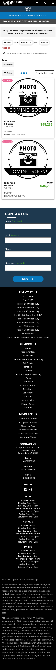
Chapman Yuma (28, 437)
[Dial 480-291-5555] (45, 3)
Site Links (26, 344)
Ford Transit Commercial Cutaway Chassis (28, 337)
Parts (28, 378)
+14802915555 (28, 461)
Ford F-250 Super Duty (28, 303)
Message (15, 263)
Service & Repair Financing (28, 374)
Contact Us (28, 392)
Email (13, 235)
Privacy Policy (28, 404)
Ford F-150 (28, 300)
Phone (8, 249)
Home (28, 348)
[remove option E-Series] (26, 42)
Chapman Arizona (28, 422)
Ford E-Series (28, 296)
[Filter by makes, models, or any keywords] (28, 53)
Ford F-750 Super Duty (28, 330)
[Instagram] (30, 490)
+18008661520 (28, 478)
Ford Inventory (28, 352)
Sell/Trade (28, 363)
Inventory (26, 292)
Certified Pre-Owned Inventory (28, 359)
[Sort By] (44, 73)
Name (13, 221)
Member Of (26, 414)
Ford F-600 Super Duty (28, 322)
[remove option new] (44, 42)
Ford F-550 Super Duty (28, 318)
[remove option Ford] (7, 42)
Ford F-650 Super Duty (28, 326)
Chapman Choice (28, 418)
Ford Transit (28, 333)
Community (28, 400)
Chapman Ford (28, 426)
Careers (28, 396)
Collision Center (28, 385)
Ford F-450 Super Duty (28, 311)
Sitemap (28, 407)
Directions (28, 389)
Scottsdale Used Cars (28, 433)
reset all (6, 47)
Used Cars (28, 355)
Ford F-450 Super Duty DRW (28, 315)
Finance (28, 366)
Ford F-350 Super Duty (28, 307)
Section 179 (28, 381)
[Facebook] (25, 490)
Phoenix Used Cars (28, 429)
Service (28, 370)
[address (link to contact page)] (37, 3)
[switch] (53, 3)
